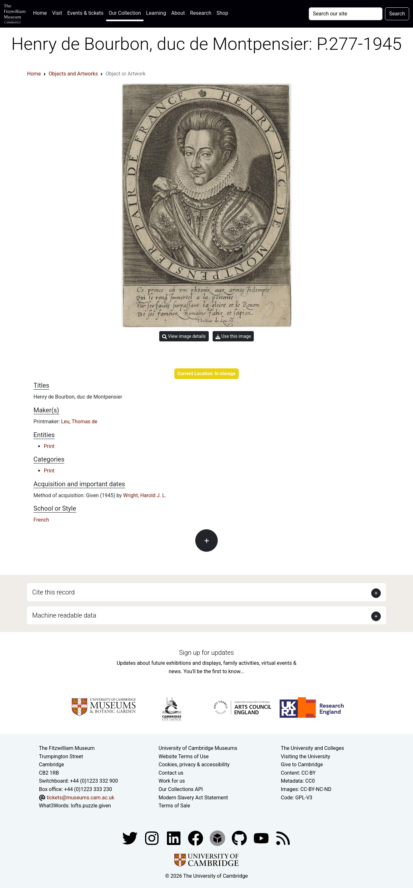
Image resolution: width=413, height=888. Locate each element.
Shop (222, 13)
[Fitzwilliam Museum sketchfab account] (218, 838)
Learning (156, 13)
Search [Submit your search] (397, 14)
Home (41, 12)
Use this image (233, 336)
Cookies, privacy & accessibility (194, 764)
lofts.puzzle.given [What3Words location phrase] (91, 806)
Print (49, 446)
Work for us (172, 781)
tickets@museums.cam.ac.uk (80, 798)
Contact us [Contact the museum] (171, 773)
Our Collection (125, 13)
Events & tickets (85, 13)
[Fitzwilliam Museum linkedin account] (196, 838)
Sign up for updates (206, 652)
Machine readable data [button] (64, 615)
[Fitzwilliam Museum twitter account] (131, 838)
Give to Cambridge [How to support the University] (302, 764)
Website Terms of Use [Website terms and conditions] (184, 756)
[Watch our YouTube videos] (262, 838)
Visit (57, 13)
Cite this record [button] (53, 592)
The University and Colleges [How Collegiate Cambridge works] (312, 748)
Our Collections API (181, 789)
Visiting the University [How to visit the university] (305, 756)
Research (200, 13)
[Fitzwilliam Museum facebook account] (174, 838)
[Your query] (345, 13)
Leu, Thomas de (79, 421)
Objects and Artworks (73, 74)
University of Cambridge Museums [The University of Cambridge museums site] (198, 748)
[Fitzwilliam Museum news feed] (283, 838)
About (178, 13)
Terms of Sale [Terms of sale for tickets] (174, 806)
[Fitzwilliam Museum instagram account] (152, 838)
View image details (184, 336)
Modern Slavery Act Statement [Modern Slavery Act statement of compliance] (193, 798)
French (41, 520)
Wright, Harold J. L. (144, 495)
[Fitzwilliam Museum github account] (240, 838)
